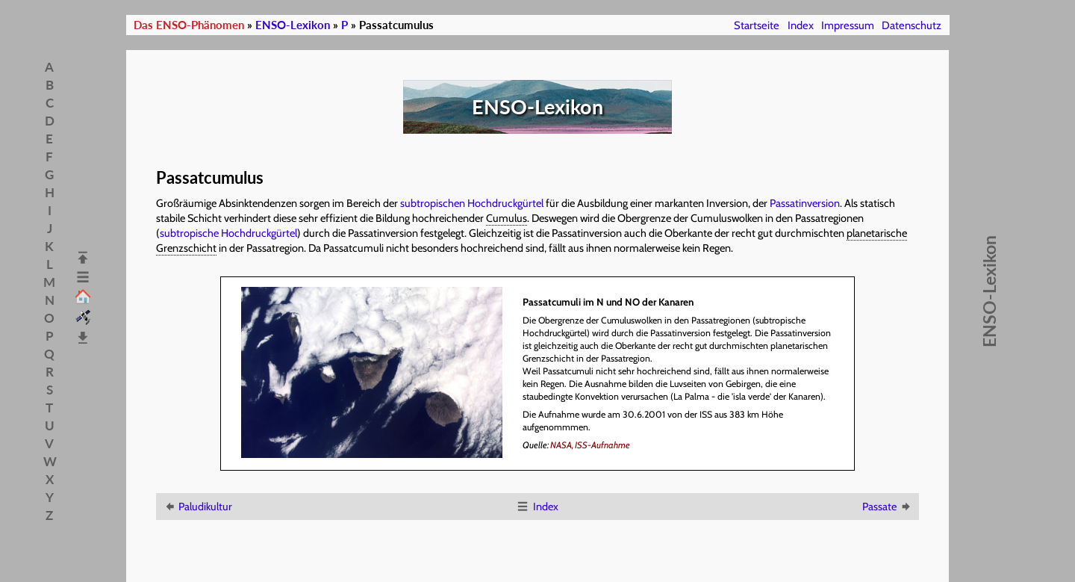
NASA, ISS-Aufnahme (590, 445)
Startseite (756, 25)
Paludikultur (197, 506)
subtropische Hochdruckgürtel (228, 233)
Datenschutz (911, 25)
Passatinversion (805, 203)
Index (801, 25)
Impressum (847, 25)
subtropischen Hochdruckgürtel (471, 203)
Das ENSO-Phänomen (189, 25)
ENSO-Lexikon (292, 25)
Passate (887, 506)
